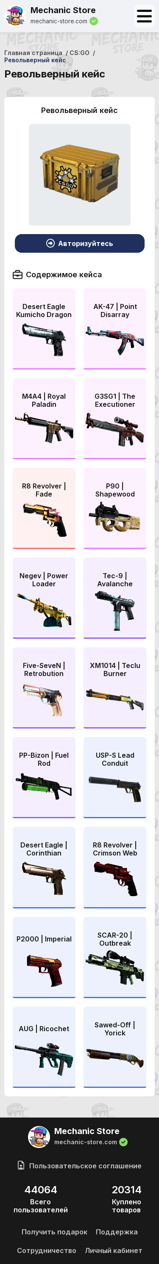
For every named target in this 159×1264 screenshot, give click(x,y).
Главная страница (33, 52)
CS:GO (79, 52)
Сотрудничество (46, 1250)
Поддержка (117, 1232)
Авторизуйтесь (79, 243)
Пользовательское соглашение (80, 1166)
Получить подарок (54, 1232)
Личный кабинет (113, 1250)
